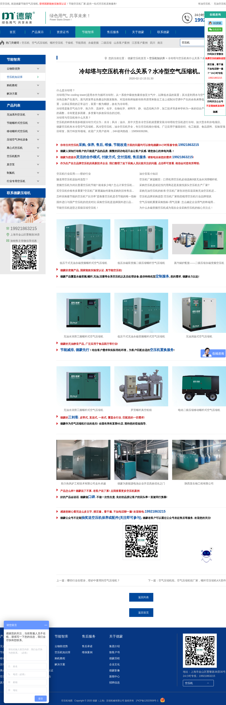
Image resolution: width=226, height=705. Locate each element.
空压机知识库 (15, 76)
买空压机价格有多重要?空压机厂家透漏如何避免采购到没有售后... (95, 190)
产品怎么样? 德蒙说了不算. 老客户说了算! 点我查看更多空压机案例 (100, 490)
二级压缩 (106, 42)
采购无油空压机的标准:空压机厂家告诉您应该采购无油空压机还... (177, 190)
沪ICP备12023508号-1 (147, 700)
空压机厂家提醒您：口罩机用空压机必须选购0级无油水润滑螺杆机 (178, 179)
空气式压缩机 (40, 42)
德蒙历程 (114, 658)
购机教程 (12, 85)
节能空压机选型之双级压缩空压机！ (77, 207)
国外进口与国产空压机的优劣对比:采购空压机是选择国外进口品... (94, 202)
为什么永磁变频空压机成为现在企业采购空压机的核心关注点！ (176, 207)
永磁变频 (93, 42)
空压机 (26, 42)
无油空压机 (220, 3)
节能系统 (81, 42)
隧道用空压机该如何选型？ (72, 179)
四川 (152, 42)
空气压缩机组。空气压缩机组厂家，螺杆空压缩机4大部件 (192, 580)
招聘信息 (114, 682)
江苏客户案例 (140, 42)
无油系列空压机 (16, 114)
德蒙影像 (114, 670)
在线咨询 (215, 29)
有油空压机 (204, 3)
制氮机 (11, 172)
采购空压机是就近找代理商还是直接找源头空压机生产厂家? (174, 185)
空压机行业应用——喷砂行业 (73, 173)
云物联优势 (13, 68)
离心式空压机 (15, 147)
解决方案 (12, 93)
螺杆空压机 (56, 42)
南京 (160, 42)
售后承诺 (87, 646)
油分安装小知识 (148, 173)
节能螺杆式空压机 (17, 122)
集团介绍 (114, 646)
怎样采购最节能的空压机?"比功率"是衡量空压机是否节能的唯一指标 (96, 196)
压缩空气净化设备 (17, 139)
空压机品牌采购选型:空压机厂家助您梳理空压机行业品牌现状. (175, 196)
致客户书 (114, 652)
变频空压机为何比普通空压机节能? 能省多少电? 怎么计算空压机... (95, 185)
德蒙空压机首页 (137, 58)
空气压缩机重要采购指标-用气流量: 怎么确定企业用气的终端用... (177, 202)
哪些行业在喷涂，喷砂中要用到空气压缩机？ (93, 580)
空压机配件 (13, 156)
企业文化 (114, 664)
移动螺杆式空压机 (17, 131)
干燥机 (69, 42)
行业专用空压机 (16, 181)
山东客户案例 (122, 42)
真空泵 (11, 164)
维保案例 (87, 652)
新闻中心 (114, 676)
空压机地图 (67, 700)
